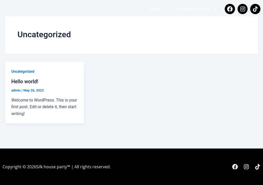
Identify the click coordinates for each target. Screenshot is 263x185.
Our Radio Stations (195, 9)
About (155, 9)
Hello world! (25, 81)
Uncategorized (23, 71)
